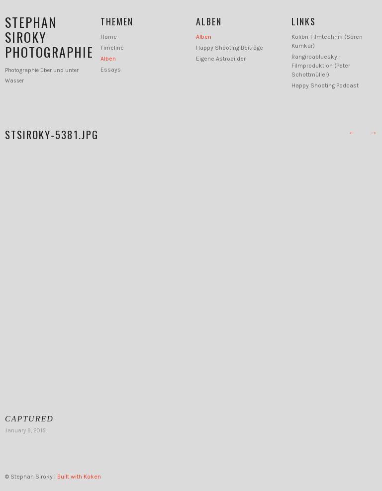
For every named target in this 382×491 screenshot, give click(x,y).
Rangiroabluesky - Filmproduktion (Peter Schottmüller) (320, 65)
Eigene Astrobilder (221, 58)
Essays (110, 69)
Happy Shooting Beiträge (229, 47)
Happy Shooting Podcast (325, 85)
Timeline (112, 47)
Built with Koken (79, 476)
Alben (108, 58)
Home (108, 36)
